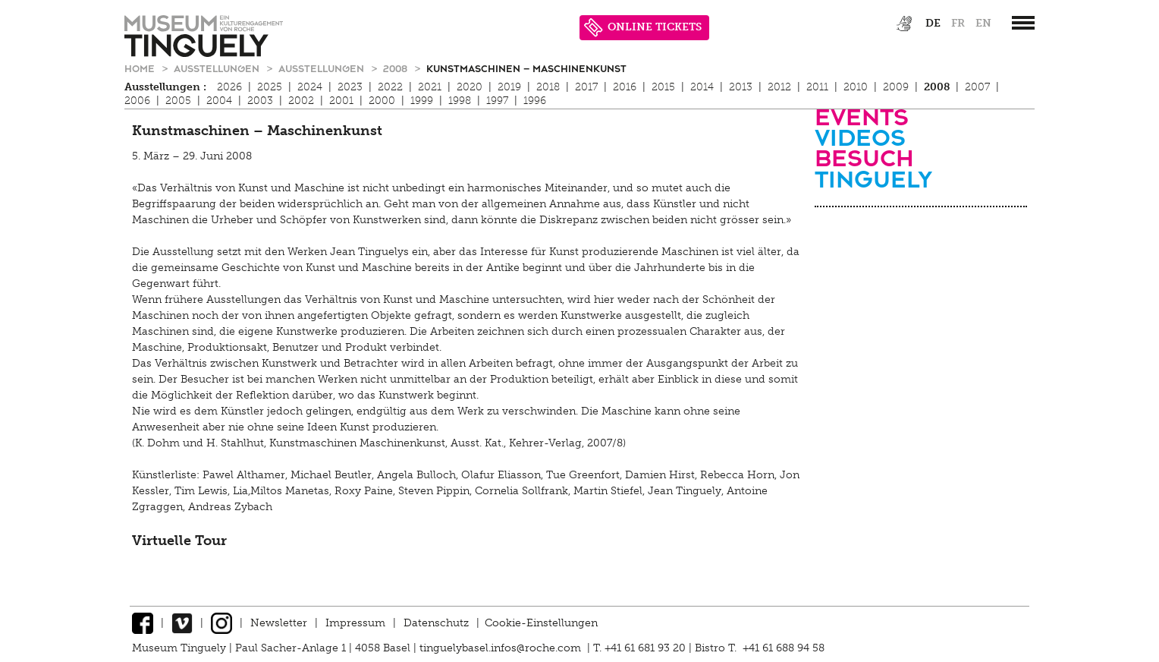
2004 (219, 100)
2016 (624, 86)
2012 (779, 86)
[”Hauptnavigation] (1023, 22)
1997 (497, 100)
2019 (509, 86)
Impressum (355, 622)
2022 (390, 86)
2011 (817, 86)
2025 (269, 86)
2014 (702, 86)
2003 (260, 100)
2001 (341, 100)
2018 (548, 86)
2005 (178, 100)
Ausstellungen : (165, 86)
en (983, 23)
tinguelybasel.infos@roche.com (501, 648)
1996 (534, 100)
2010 (855, 86)
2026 (229, 86)
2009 (896, 86)
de (933, 23)
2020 (469, 86)
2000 (382, 100)
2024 (309, 86)
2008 (396, 67)
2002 (301, 100)
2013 (740, 86)
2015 (663, 86)
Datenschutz (436, 622)
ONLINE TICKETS (643, 27)
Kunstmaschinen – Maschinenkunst (526, 67)
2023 (350, 86)
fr (958, 23)
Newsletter (278, 622)
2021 (429, 86)
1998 (459, 100)
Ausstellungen (218, 67)
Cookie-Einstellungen (541, 622)
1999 (421, 100)
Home (141, 67)
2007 (977, 86)
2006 (137, 100)
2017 (586, 86)
